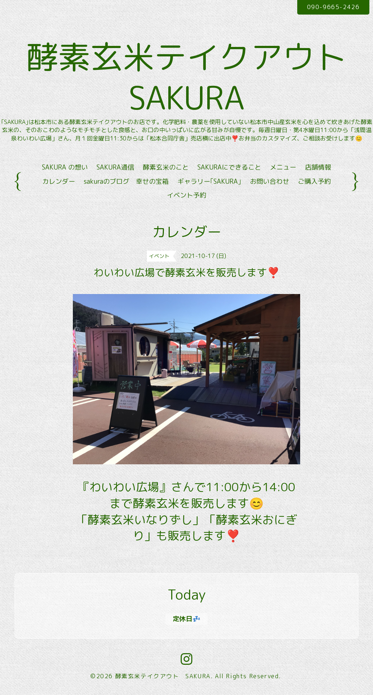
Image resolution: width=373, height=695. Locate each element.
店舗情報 (318, 167)
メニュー (283, 167)
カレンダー (58, 181)
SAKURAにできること (229, 167)
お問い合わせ (269, 181)
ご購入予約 (314, 181)
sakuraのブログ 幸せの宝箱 (126, 181)
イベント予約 (186, 195)
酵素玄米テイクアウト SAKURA (163, 676)
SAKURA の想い (65, 167)
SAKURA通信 (115, 167)
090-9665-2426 (333, 7)
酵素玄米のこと (166, 167)
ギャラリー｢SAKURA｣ (209, 181)
